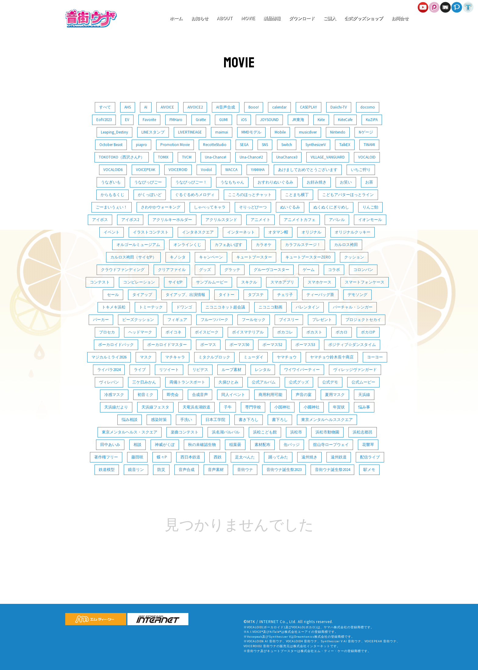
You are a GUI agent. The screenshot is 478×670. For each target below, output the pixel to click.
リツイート (169, 369)
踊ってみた (278, 457)
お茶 (369, 182)
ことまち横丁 (297, 194)
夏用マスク (335, 394)
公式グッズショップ (363, 18)
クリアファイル (172, 269)
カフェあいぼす (228, 244)
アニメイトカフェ (300, 219)
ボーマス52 (272, 344)
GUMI (223, 119)
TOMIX (163, 157)
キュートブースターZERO (308, 257)
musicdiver (308, 132)
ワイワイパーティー (302, 369)
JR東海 (298, 119)
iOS (244, 119)
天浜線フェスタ (155, 407)
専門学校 (253, 407)
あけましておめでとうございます (307, 169)
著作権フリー (106, 457)
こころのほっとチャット (250, 194)
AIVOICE (167, 107)
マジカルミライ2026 (109, 357)
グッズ (205, 269)
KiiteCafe (345, 119)
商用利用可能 (270, 394)
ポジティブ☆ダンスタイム (352, 344)
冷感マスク (114, 394)
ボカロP (368, 332)
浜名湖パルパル (226, 432)
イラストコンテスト (151, 232)
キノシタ (178, 257)
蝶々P (162, 457)
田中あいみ (110, 444)
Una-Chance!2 (251, 157)
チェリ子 (285, 294)
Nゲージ (366, 132)
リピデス (200, 369)
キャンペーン (211, 257)
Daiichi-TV (338, 107)
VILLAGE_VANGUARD (328, 157)
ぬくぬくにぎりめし (331, 207)
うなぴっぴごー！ (191, 182)
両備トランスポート (187, 382)
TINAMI (369, 144)
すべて (105, 107)
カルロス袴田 (346, 244)
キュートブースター (254, 257)
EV (127, 119)
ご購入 (329, 18)
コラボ (334, 269)
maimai (221, 132)
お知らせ (199, 18)
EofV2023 (104, 119)
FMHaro (175, 119)
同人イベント (233, 394)
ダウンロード (302, 18)
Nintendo (337, 132)
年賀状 (339, 407)
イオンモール (370, 219)
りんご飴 (370, 207)
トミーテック (151, 307)
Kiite (321, 119)
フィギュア (177, 319)
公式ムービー (363, 382)
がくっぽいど (150, 194)
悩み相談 (129, 419)
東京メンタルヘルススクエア (327, 419)
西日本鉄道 (190, 457)
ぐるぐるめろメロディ (195, 194)
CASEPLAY (308, 107)
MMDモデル (251, 132)
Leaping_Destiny (114, 132)
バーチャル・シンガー (353, 307)
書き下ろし (249, 419)
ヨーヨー (375, 357)
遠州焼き (309, 457)
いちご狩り (361, 169)
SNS (265, 144)
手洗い (186, 419)
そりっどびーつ (253, 207)
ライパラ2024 (108, 369)
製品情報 (271, 18)
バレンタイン (307, 307)
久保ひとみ (228, 382)
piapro (141, 144)
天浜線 (364, 394)
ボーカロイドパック (116, 344)
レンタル (263, 369)
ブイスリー (289, 319)
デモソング (357, 294)
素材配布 (262, 444)
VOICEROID (178, 169)
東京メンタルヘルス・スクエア (129, 432)
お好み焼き (316, 182)
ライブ (140, 369)
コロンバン (363, 269)
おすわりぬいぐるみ (275, 182)
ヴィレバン (109, 382)
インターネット (241, 232)
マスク (146, 357)
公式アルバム (264, 382)
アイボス (100, 219)
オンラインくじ (187, 244)
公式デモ (330, 382)
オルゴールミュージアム (138, 244)
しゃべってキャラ (210, 207)
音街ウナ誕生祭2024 (332, 469)
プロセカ (107, 332)
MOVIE (248, 18)
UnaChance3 (286, 157)
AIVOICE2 (195, 107)
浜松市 (296, 432)
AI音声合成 (225, 107)
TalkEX (344, 144)
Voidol (206, 169)
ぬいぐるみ (290, 207)
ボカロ (342, 332)
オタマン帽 (278, 232)
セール (113, 294)
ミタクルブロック (214, 357)
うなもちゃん (232, 182)
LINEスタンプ (153, 132)
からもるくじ (112, 194)
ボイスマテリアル (248, 332)
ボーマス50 (239, 344)
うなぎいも (111, 182)
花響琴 (368, 444)
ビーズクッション (138, 319)
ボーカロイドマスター (167, 344)
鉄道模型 (107, 469)
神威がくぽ (165, 444)
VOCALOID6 (113, 169)
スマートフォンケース (364, 282)
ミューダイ (253, 357)
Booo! (253, 107)
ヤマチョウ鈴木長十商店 (332, 357)
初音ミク (145, 394)
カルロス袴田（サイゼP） (133, 257)
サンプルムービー (212, 282)
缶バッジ (292, 444)
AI (145, 107)
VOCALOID (367, 157)
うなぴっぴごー (148, 182)
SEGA (244, 144)
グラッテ (232, 269)
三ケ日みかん (144, 382)
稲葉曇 (235, 444)
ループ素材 (231, 369)
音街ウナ (245, 469)
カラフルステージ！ (303, 244)
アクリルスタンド (221, 219)
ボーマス (208, 344)
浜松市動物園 (327, 432)
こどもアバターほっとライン (348, 194)
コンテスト (100, 282)
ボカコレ (285, 332)
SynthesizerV (315, 144)
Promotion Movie (175, 144)
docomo (367, 107)
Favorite (149, 119)
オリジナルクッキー (352, 232)
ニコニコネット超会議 (225, 307)
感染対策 (159, 419)
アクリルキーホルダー (172, 219)
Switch (286, 144)
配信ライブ (370, 457)
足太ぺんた (245, 457)
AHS (127, 107)
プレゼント (322, 319)
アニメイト (260, 219)
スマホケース (319, 282)
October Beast (111, 144)
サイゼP (175, 282)
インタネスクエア (198, 232)
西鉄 (218, 457)
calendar (279, 107)
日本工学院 (215, 419)
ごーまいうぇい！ (111, 207)
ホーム (176, 18)
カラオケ (264, 244)
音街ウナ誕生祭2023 (283, 469)
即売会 (173, 394)
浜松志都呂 (363, 432)
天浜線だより (116, 407)
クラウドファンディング (122, 269)
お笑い (346, 182)
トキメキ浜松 (114, 307)
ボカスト (314, 332)
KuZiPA (372, 119)
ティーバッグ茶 (320, 294)
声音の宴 (304, 394)
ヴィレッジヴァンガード (355, 369)
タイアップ (142, 294)
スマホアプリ (282, 282)
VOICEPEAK (145, 169)
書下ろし (280, 419)
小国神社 (282, 407)
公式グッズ (299, 382)
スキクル (249, 282)
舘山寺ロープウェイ (331, 444)
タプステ (256, 294)
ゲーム (309, 269)
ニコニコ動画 (270, 307)
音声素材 (216, 469)
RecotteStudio (215, 144)
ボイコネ (173, 332)
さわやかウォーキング (160, 207)
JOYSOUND (269, 119)
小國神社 (311, 407)
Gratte (201, 119)
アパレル (337, 219)
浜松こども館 (265, 432)
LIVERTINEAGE (190, 132)
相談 (137, 444)
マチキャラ (175, 357)
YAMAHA (258, 169)
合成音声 (200, 394)
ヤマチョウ (287, 357)
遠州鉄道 (339, 457)
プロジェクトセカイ (363, 319)
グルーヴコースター (271, 269)
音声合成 (186, 469)
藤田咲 (137, 457)
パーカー (101, 319)
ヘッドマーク (140, 332)
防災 (161, 469)
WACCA (231, 169)
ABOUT (225, 18)
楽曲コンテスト (184, 432)
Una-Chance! (215, 157)
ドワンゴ (184, 307)
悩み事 (364, 407)
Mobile (280, 132)
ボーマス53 (305, 344)
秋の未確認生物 (202, 444)
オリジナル (311, 232)
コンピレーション (139, 282)
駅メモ (369, 469)
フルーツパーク (214, 319)
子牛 (228, 407)
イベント (112, 232)
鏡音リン (136, 469)
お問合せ (399, 18)
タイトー (226, 294)
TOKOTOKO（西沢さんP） (121, 157)
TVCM (186, 157)
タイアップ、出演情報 (185, 294)
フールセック (254, 319)
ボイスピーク (207, 332)
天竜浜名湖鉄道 (196, 407)
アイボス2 (130, 219)
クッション (354, 257)
